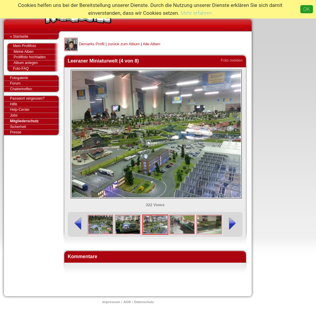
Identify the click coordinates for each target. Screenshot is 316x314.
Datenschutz (144, 302)
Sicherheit (18, 127)
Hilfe (13, 104)
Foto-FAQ (33, 68)
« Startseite (34, 36)
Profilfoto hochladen (36, 57)
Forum (15, 83)
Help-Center (20, 109)
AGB (127, 302)
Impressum (111, 302)
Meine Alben (36, 52)
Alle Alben (151, 44)
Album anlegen (36, 63)
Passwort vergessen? (34, 98)
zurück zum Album (124, 44)
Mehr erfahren (196, 13)
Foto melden (232, 60)
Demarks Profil (92, 44)
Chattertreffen (34, 89)
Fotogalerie (34, 78)
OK (306, 9)
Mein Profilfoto (33, 46)
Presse (34, 132)
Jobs (14, 115)
